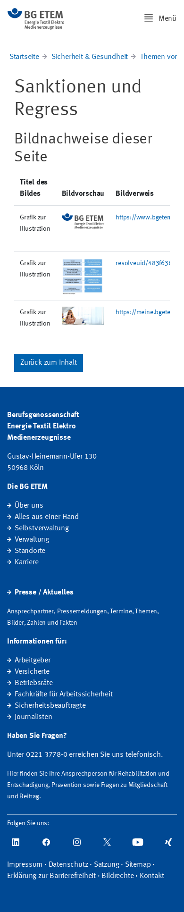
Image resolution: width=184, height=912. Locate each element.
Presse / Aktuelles (44, 592)
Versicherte (32, 672)
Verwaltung (32, 540)
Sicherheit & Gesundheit (89, 57)
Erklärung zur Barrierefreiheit (51, 876)
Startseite (24, 57)
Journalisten (33, 717)
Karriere (26, 562)
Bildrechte (117, 876)
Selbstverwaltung (42, 528)
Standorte (30, 551)
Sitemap (138, 865)
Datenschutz (68, 865)
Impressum (24, 865)
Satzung (106, 865)
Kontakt (152, 876)
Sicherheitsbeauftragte (50, 706)
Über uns (29, 506)
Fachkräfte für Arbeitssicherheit (64, 694)
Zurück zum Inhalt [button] (48, 363)
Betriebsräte (34, 683)
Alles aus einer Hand (47, 517)
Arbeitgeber (32, 660)
